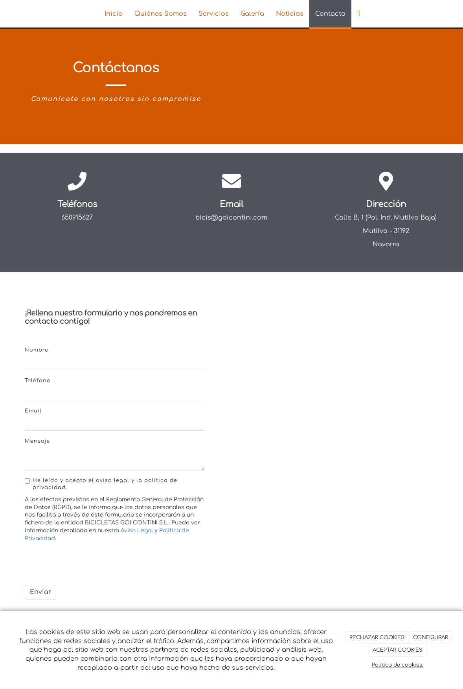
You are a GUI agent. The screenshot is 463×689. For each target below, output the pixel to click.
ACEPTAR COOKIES (397, 650)
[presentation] (84, 563)
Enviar (40, 592)
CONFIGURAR (430, 637)
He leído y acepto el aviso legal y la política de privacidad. (101, 484)
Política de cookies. (397, 665)
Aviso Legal (137, 530)
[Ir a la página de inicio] (45, 13)
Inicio (114, 13)
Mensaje (37, 441)
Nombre (36, 350)
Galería (252, 13)
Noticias (289, 13)
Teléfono (38, 380)
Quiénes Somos (160, 13)
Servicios (213, 13)
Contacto (330, 13)
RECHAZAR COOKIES (376, 637)
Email (33, 411)
